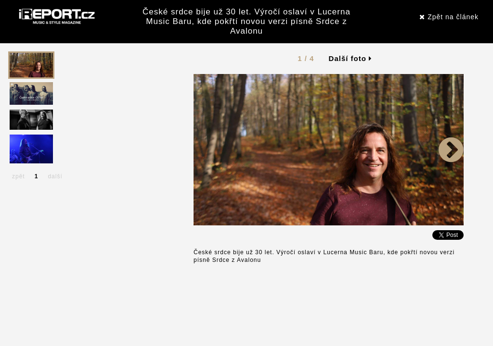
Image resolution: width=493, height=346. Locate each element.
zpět (18, 176)
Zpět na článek (449, 17)
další (55, 176)
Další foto (350, 58)
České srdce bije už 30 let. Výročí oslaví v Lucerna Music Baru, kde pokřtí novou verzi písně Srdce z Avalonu (246, 21)
